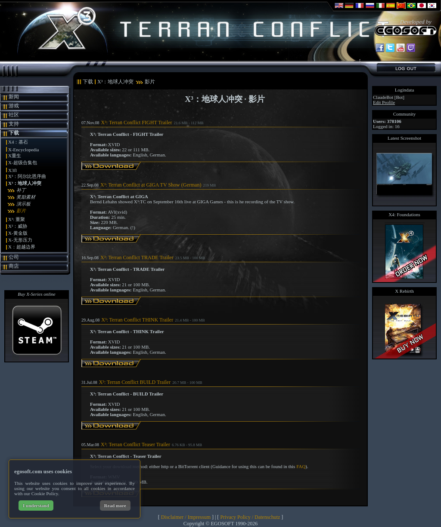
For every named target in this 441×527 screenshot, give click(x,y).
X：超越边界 (21, 246)
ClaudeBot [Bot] (388, 97)
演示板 (23, 203)
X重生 (14, 155)
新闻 (14, 97)
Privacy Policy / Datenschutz (250, 517)
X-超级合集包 (22, 162)
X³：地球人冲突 (24, 183)
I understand (36, 505)
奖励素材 (25, 196)
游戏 (14, 106)
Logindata (404, 89)
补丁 (21, 190)
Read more (115, 505)
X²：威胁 (17, 226)
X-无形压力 (20, 239)
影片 (21, 210)
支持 (14, 124)
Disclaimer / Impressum (186, 517)
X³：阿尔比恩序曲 (27, 176)
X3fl (12, 170)
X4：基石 (18, 141)
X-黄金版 (18, 233)
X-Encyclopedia (23, 149)
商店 (14, 266)
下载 (14, 133)
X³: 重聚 (16, 219)
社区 (14, 115)
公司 (14, 257)
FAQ (300, 466)
